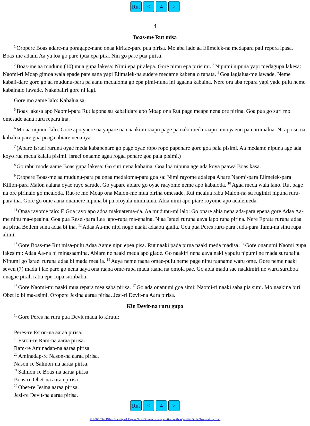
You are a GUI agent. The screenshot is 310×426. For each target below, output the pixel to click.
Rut (136, 6)
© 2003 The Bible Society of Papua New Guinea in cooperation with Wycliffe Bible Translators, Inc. (155, 419)
